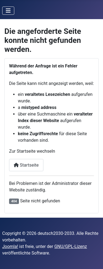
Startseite (26, 165)
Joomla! (10, 246)
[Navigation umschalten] (8, 11)
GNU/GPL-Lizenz (70, 246)
